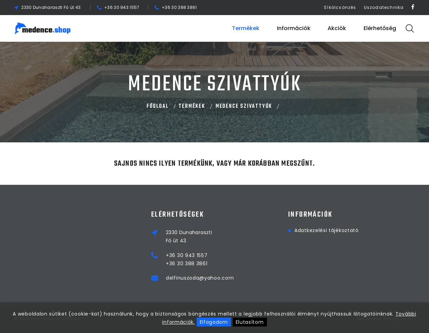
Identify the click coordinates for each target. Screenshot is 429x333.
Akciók (337, 28)
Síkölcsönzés (340, 7)
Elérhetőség (380, 28)
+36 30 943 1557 (121, 7)
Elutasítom (250, 322)
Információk (293, 28)
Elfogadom (214, 322)
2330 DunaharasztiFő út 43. (189, 236)
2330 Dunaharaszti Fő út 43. (51, 7)
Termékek (245, 28)
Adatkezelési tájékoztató (326, 230)
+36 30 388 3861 (179, 7)
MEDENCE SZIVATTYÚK (244, 106)
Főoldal (158, 106)
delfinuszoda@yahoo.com (200, 277)
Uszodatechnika (384, 7)
